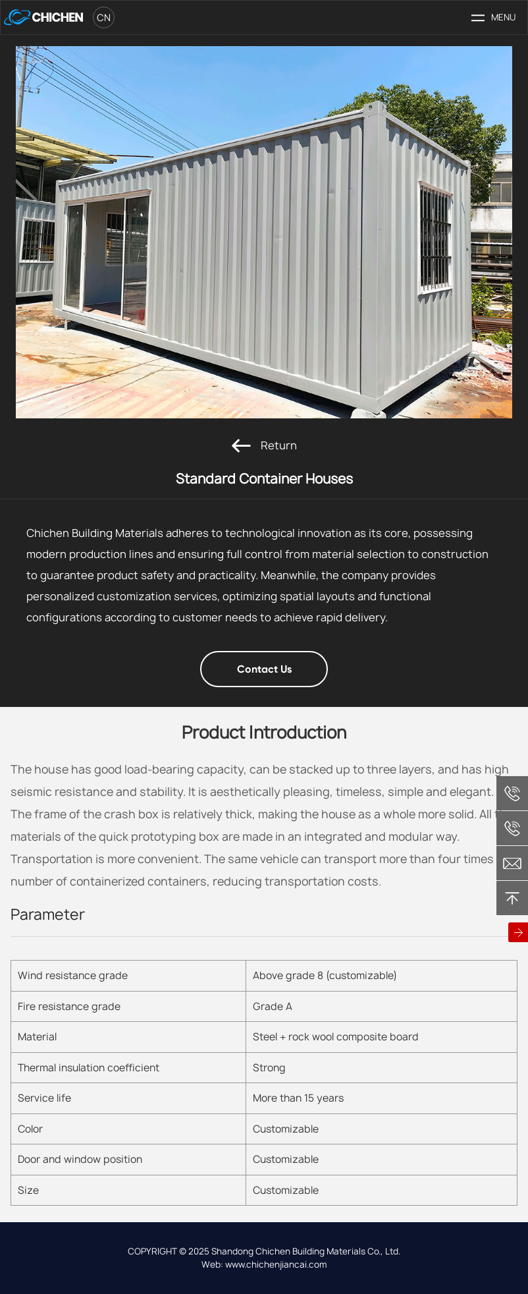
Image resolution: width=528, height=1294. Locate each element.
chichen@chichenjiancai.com (512, 863)
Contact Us (264, 669)
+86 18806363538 (512, 828)
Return (264, 445)
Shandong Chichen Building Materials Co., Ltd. (305, 1251)
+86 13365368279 (512, 793)
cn (104, 17)
